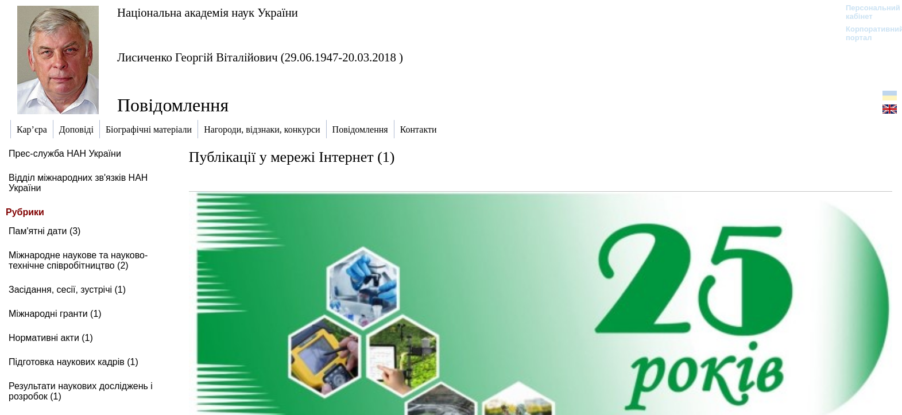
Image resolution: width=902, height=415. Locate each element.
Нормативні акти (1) (51, 338)
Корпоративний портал (867, 33)
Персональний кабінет (867, 12)
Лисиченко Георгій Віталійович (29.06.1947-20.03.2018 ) (260, 57)
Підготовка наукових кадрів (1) (73, 362)
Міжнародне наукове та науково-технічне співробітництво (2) (78, 260)
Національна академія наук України (207, 12)
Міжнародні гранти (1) (55, 314)
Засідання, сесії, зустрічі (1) (67, 289)
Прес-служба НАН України (65, 153)
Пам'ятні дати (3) (44, 231)
